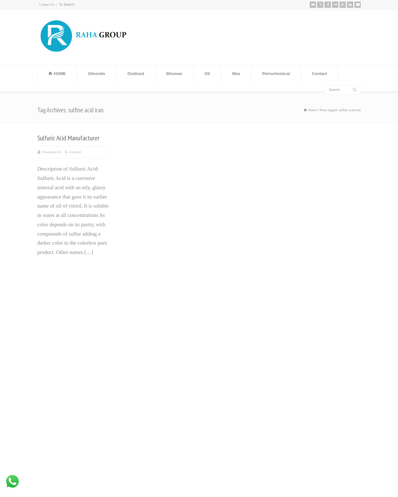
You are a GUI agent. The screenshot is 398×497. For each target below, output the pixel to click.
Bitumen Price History (143, 312)
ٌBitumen (211, 330)
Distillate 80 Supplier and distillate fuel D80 (156, 375)
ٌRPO (207, 376)
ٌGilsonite (211, 349)
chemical (75, 152)
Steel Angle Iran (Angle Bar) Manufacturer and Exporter (150, 353)
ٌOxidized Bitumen (221, 339)
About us (293, 297)
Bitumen (174, 73)
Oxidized (135, 73)
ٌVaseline (211, 321)
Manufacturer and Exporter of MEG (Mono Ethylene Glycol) (152, 330)
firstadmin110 (51, 152)
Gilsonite (96, 73)
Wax (236, 73)
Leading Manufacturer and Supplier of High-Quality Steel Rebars (157, 398)
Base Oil (211, 358)
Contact (319, 73)
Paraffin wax (215, 312)
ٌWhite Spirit (215, 367)
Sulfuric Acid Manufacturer (68, 138)
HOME (60, 73)
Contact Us (46, 4)
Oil (207, 73)
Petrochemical (276, 73)
